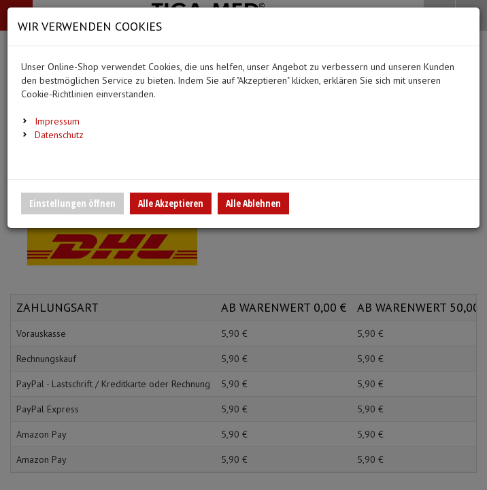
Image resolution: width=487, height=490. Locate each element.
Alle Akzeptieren (170, 203)
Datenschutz (59, 135)
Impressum (57, 121)
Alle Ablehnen (253, 203)
